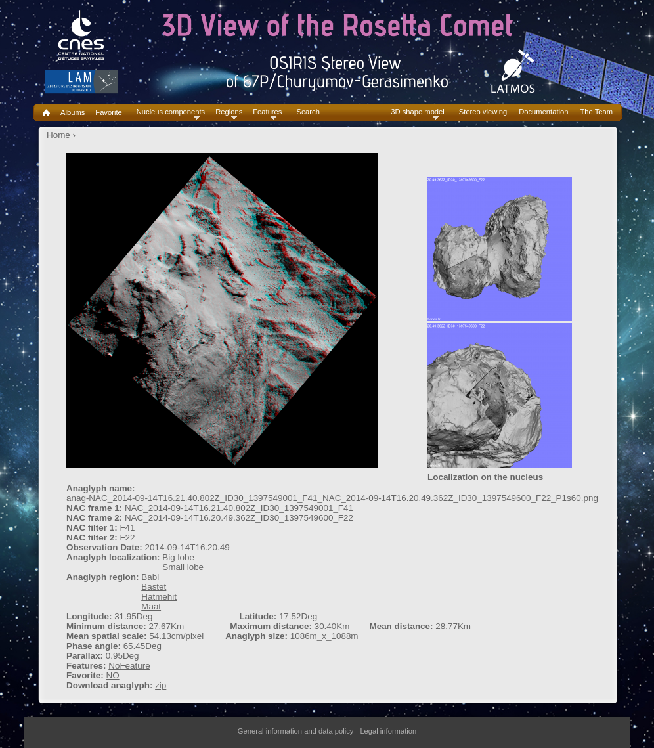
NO (112, 675)
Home (58, 135)
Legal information (388, 731)
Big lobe (178, 557)
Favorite (108, 112)
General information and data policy (296, 731)
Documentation (543, 112)
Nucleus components (171, 112)
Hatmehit (159, 597)
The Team (596, 112)
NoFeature (129, 666)
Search (307, 112)
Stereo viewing (483, 112)
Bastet (153, 587)
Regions (228, 112)
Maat (151, 606)
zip (160, 685)
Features (267, 112)
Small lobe (183, 567)
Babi (150, 577)
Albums (72, 112)
